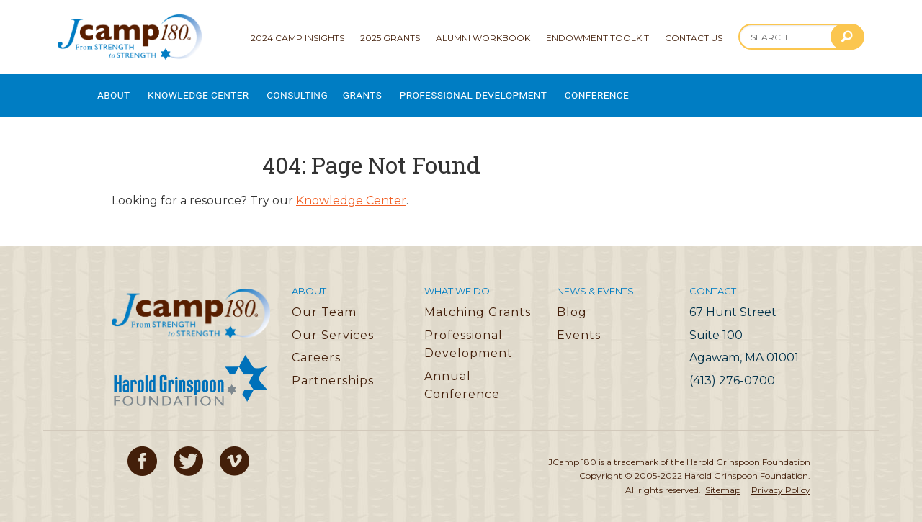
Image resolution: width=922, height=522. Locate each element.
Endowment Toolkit (597, 37)
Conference (660, 90)
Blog (572, 301)
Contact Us (693, 37)
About (114, 90)
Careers (316, 347)
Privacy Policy (780, 479)
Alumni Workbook (483, 37)
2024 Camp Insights (297, 37)
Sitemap (722, 479)
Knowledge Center (212, 90)
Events (579, 324)
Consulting (324, 90)
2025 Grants (390, 37)
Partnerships (333, 370)
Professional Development (522, 90)
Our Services (333, 324)
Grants (397, 90)
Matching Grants (477, 301)
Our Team (324, 301)
